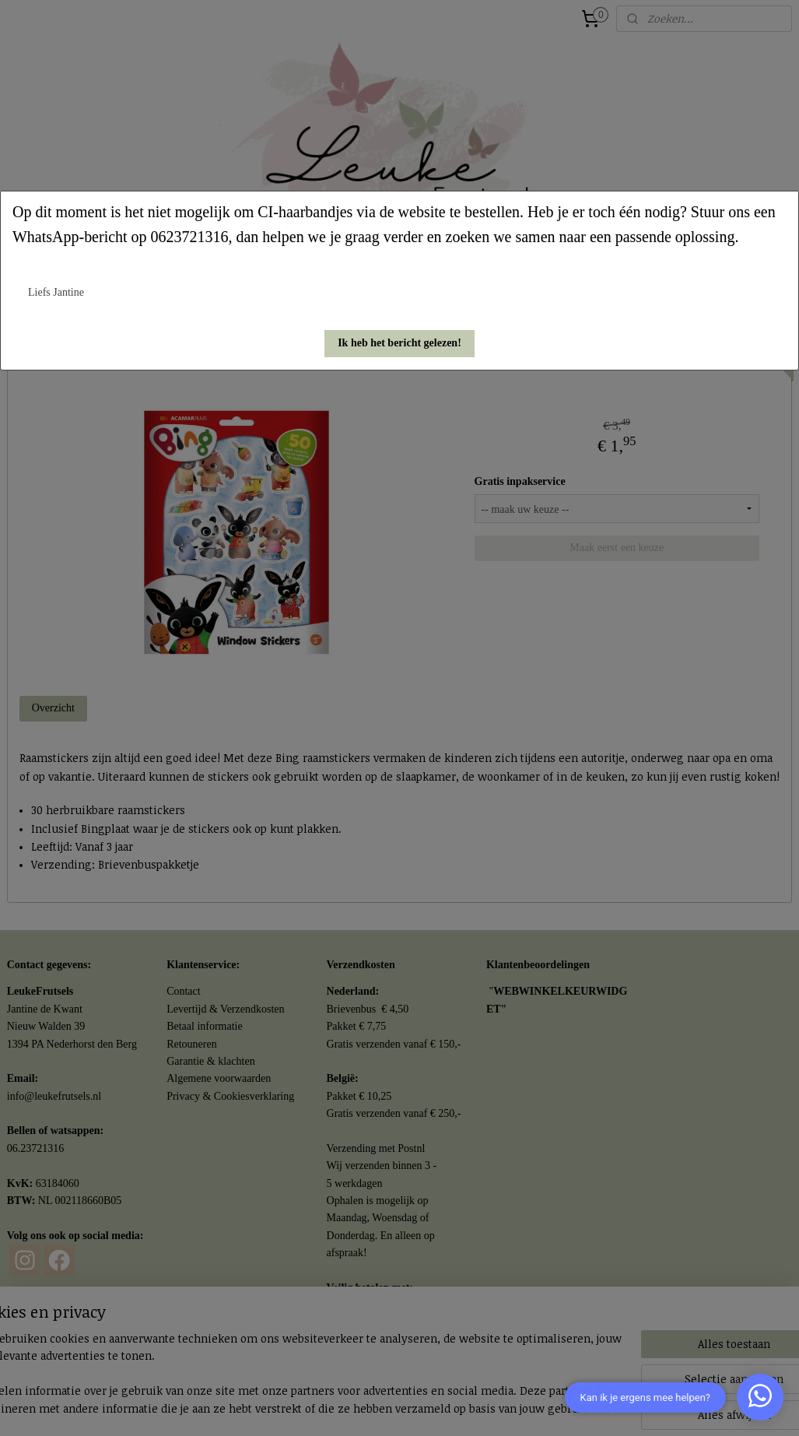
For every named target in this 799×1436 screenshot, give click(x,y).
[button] (399, 343)
